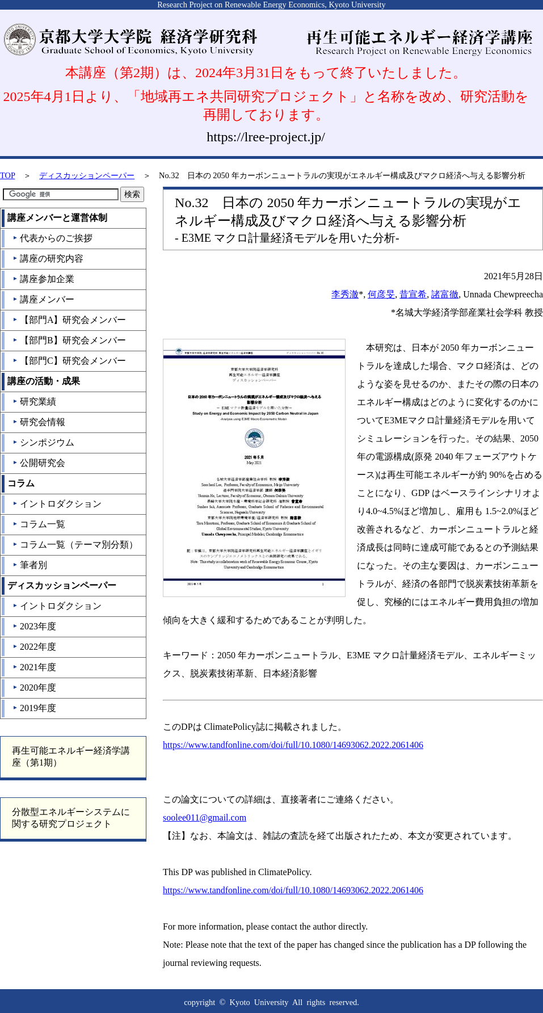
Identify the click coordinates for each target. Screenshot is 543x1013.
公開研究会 (38, 463)
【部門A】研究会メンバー (69, 320)
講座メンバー (43, 299)
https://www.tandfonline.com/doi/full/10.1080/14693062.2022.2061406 (293, 745)
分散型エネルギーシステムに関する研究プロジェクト (71, 818)
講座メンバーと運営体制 (57, 217)
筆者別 (29, 565)
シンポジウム (43, 442)
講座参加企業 (43, 279)
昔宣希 (413, 294)
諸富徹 (444, 294)
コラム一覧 (38, 524)
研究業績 (34, 401)
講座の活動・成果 (43, 381)
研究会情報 (38, 422)
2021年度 (34, 667)
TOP (7, 175)
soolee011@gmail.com (204, 817)
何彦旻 (381, 294)
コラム (21, 483)
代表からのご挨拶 (52, 238)
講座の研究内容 (47, 258)
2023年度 (34, 626)
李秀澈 (345, 294)
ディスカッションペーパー (86, 175)
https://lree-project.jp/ (266, 136)
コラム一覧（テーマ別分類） (75, 544)
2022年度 (34, 646)
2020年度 (34, 687)
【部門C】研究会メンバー (69, 360)
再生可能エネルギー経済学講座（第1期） (71, 756)
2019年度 (34, 708)
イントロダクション (57, 503)
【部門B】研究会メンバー (69, 340)
